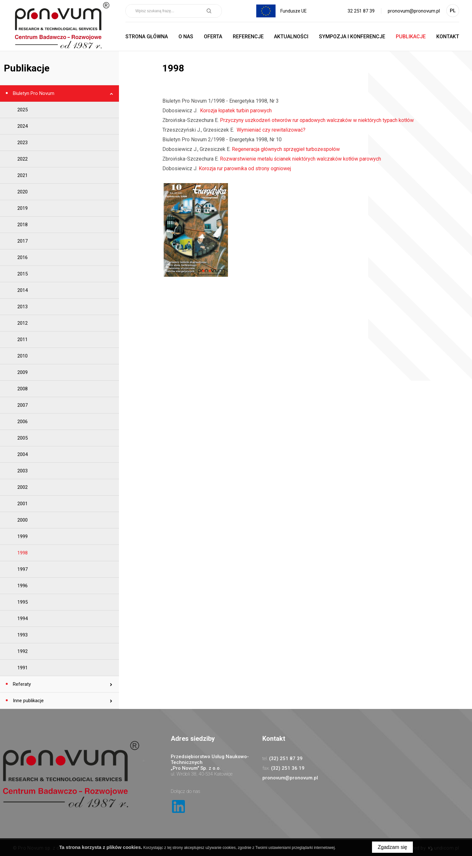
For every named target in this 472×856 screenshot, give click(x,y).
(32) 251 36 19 (287, 768)
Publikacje (411, 36)
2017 (22, 241)
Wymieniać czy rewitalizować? (270, 130)
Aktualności (291, 36)
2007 (22, 405)
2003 (22, 471)
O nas (185, 36)
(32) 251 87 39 (286, 758)
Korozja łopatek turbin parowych (235, 110)
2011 (22, 339)
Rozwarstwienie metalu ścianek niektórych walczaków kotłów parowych (300, 159)
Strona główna (146, 36)
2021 (22, 175)
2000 (22, 520)
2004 (22, 454)
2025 (22, 110)
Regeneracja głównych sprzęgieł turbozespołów (286, 149)
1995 (22, 602)
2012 (22, 323)
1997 (22, 569)
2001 (22, 504)
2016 (22, 257)
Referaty (21, 684)
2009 (22, 372)
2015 (22, 274)
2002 (22, 487)
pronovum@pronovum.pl (414, 11)
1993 (22, 635)
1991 (22, 668)
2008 (22, 389)
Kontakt (447, 36)
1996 (22, 586)
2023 (22, 142)
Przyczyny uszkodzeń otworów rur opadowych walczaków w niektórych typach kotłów (317, 120)
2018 (22, 225)
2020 (22, 192)
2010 (22, 356)
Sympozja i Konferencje (352, 36)
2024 (22, 126)
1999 (22, 536)
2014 (22, 290)
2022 (22, 159)
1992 (22, 651)
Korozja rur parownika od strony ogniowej (245, 168)
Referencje (248, 36)
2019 (22, 208)
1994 (22, 618)
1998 (22, 553)
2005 (22, 438)
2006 (22, 421)
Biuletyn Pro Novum (33, 93)
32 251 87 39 (361, 11)
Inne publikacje (28, 700)
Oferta (213, 36)
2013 (22, 307)
